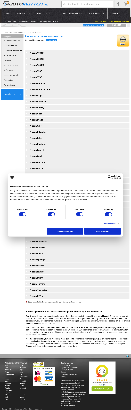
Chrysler (8, 393)
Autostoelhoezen (46, 13)
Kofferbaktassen (27, 21)
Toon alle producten (12, 94)
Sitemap (64, 377)
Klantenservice (67, 363)
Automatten (23, 13)
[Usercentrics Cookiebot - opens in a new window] (110, 177)
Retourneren (65, 365)
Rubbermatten (96, 13)
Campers (115, 13)
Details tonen (109, 224)
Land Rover (24, 377)
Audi (6, 365)
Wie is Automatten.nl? (68, 406)
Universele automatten (13, 50)
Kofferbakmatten (72, 13)
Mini (21, 379)
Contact (63, 372)
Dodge (7, 397)
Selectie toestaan (65, 231)
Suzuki (22, 397)
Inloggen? (117, 25)
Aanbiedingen (9, 85)
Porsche (22, 386)
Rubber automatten (11, 65)
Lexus (7, 379)
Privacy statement (67, 370)
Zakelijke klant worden (69, 374)
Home (8, 13)
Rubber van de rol (49, 21)
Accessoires (10, 21)
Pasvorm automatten (12, 40)
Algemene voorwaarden (69, 367)
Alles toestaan (102, 231)
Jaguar (22, 370)
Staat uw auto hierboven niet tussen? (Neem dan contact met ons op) (54, 302)
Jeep (21, 372)
